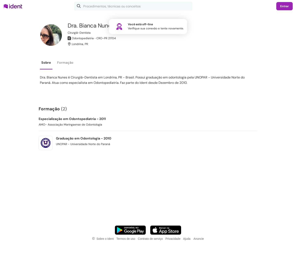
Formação (65, 62)
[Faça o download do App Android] (130, 230)
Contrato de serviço (150, 238)
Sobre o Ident (105, 238)
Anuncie (198, 238)
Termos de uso (125, 238)
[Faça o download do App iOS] (165, 230)
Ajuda (187, 238)
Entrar (284, 6)
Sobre (46, 62)
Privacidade (172, 238)
